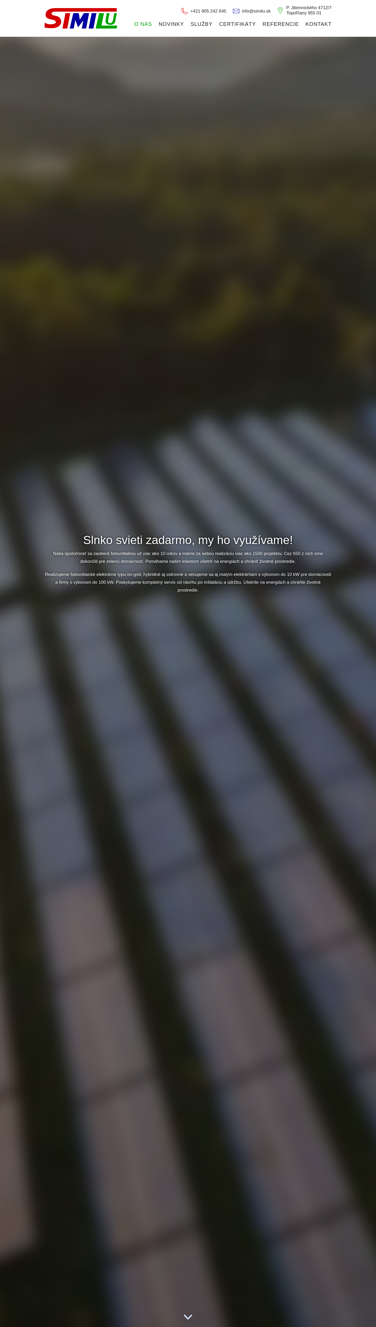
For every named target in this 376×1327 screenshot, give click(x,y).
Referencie (281, 24)
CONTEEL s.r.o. (81, 18)
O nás (143, 24)
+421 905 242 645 (208, 11)
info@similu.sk (256, 11)
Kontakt (319, 24)
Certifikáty (237, 24)
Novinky (171, 24)
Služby (202, 24)
